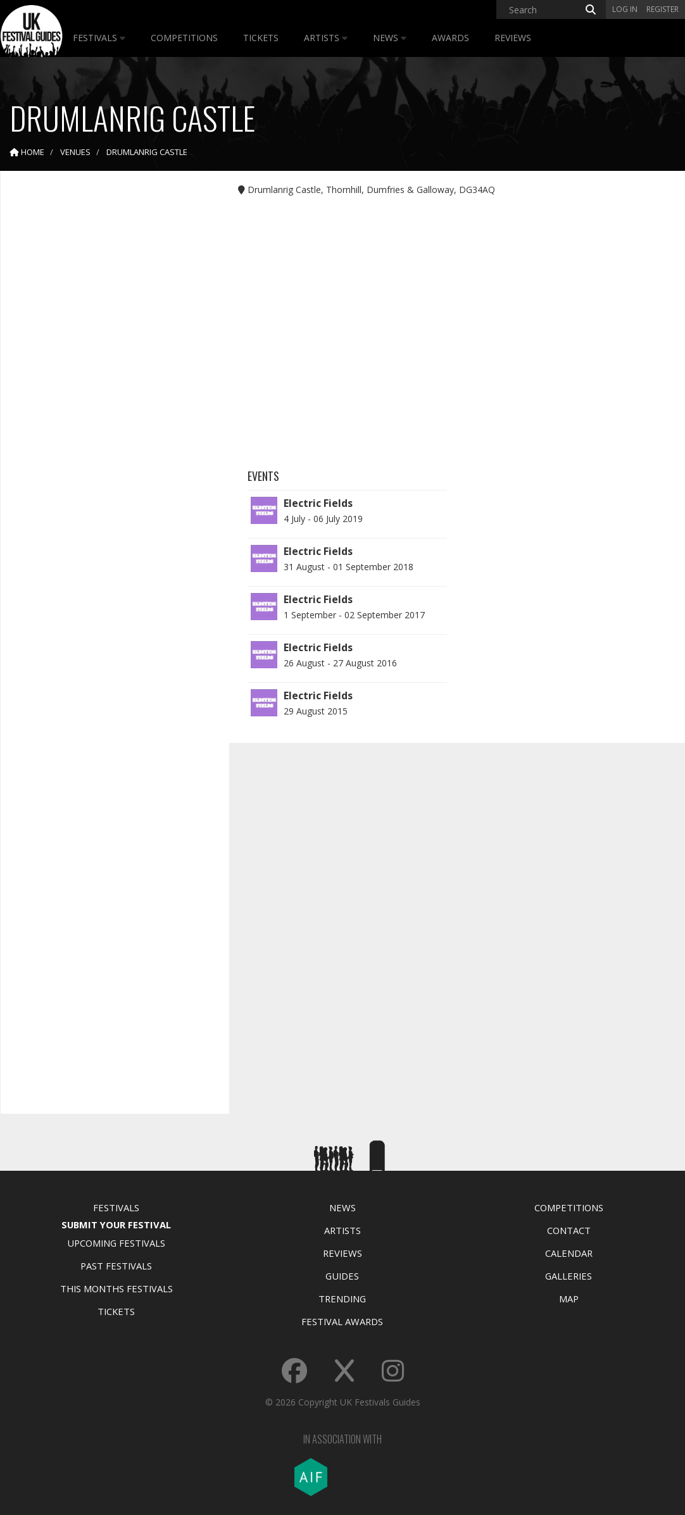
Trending (342, 1298)
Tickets (261, 38)
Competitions (184, 38)
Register (662, 9)
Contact (569, 1230)
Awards (450, 38)
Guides (342, 1275)
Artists (326, 38)
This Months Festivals (116, 1288)
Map (569, 1298)
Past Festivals (116, 1265)
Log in (625, 9)
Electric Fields (318, 503)
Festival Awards (342, 1321)
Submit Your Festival (116, 1224)
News (389, 38)
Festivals (99, 38)
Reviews (512, 38)
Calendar (569, 1253)
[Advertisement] (105, 380)
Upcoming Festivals (116, 1243)
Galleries (568, 1275)
